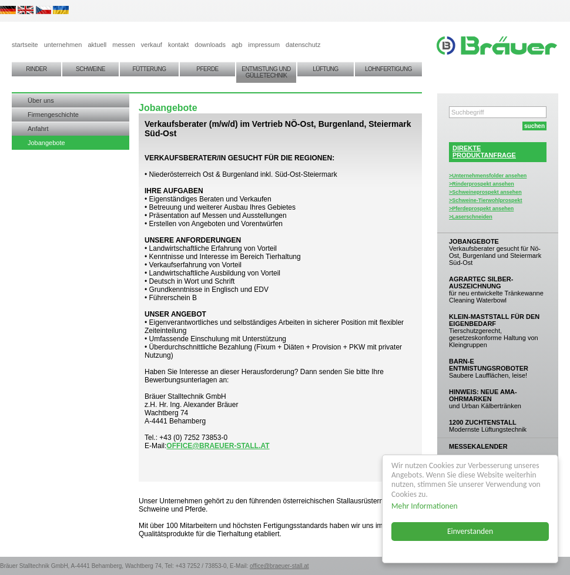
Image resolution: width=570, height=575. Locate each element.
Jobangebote (46, 142)
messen (123, 44)
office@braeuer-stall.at (217, 446)
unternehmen (63, 44)
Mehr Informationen (425, 506)
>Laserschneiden (470, 217)
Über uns (41, 100)
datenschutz (303, 44)
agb (237, 44)
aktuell (97, 44)
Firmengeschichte (53, 114)
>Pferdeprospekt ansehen (481, 208)
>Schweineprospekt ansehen (485, 192)
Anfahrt (38, 128)
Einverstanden (471, 531)
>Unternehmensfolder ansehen (488, 176)
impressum (264, 44)
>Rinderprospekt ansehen (481, 184)
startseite (25, 44)
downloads (210, 44)
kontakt (178, 44)
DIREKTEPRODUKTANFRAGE (484, 151)
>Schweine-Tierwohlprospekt (485, 200)
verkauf (151, 44)
